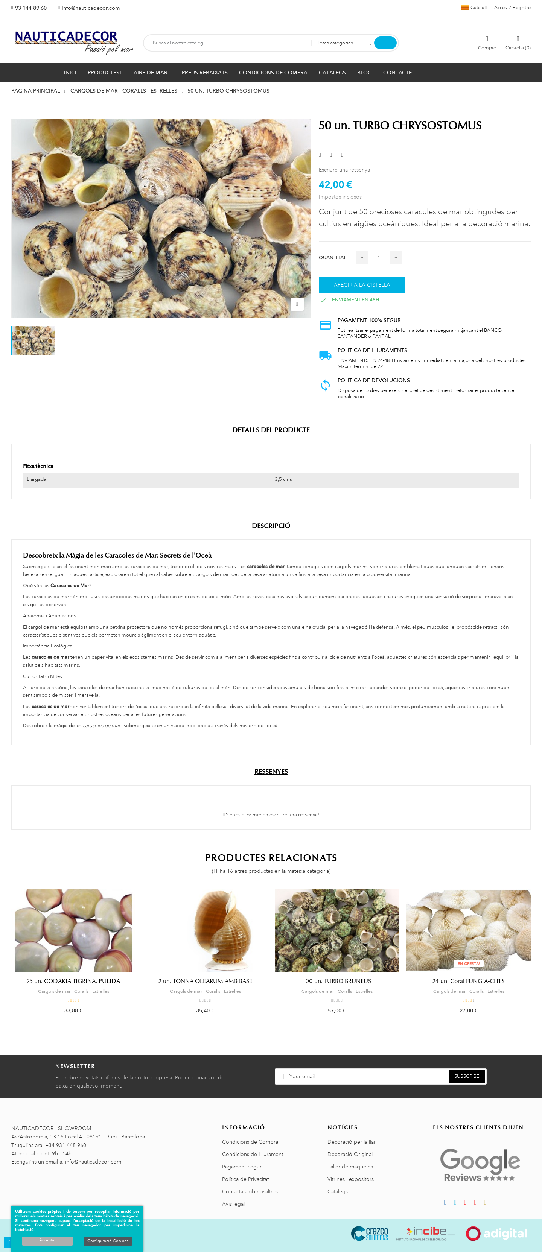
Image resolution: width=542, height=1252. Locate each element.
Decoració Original (350, 1154)
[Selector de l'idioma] (474, 7)
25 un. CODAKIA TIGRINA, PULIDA (73, 981)
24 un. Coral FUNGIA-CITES (468, 981)
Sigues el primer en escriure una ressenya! (271, 815)
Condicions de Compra (250, 1141)
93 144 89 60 (31, 8)
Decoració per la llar (351, 1141)
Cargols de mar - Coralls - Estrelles (73, 991)
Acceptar (47, 1240)
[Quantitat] (379, 257)
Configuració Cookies (107, 1241)
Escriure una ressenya (344, 169)
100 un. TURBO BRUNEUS (337, 981)
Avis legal (233, 1203)
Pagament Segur (242, 1166)
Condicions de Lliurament (252, 1154)
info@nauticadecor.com (91, 8)
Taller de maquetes (350, 1166)
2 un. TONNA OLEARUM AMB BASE (205, 981)
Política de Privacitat (245, 1179)
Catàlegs (337, 1191)
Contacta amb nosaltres (250, 1191)
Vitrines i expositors (350, 1179)
